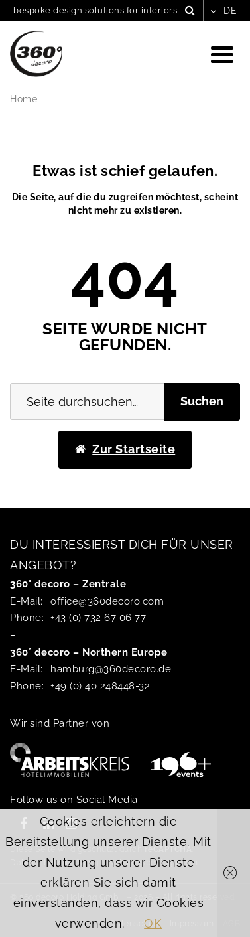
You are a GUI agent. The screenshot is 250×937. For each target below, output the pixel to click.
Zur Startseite (125, 449)
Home (23, 99)
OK (153, 923)
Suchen (201, 401)
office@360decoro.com (107, 601)
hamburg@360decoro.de (110, 669)
